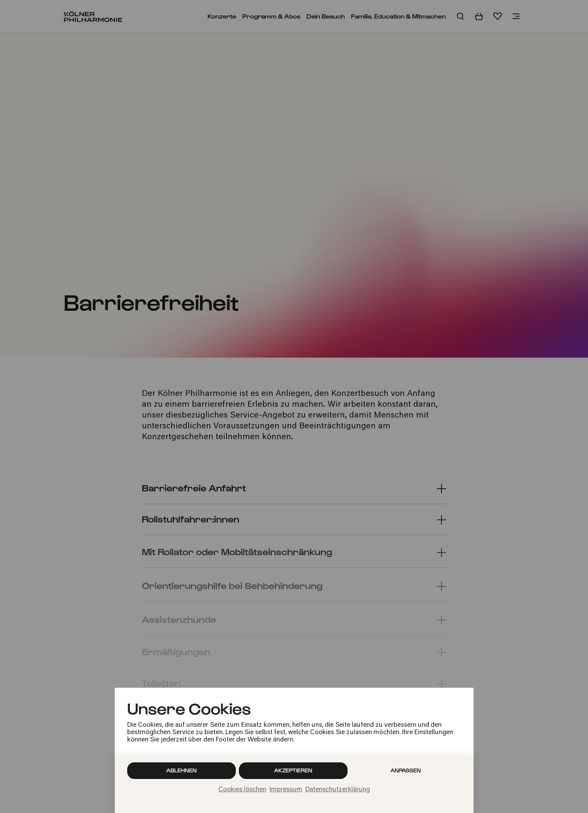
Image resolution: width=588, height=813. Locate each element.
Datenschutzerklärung (337, 790)
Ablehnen (181, 770)
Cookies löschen (242, 790)
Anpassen (405, 770)
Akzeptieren (293, 770)
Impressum (285, 790)
